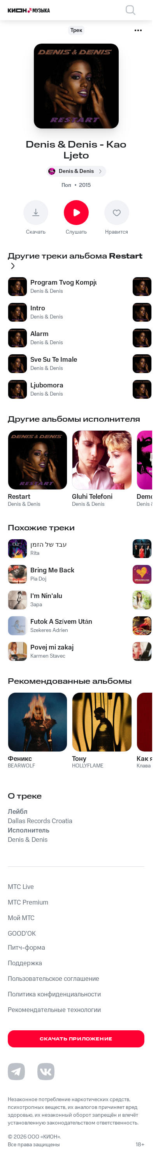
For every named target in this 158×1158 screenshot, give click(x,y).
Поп (66, 185)
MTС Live (21, 887)
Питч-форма (26, 947)
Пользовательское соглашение (53, 979)
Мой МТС (21, 918)
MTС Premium (28, 902)
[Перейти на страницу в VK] (45, 1071)
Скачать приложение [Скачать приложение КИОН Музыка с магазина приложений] (76, 1039)
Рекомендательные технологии (54, 1010)
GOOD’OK (22, 933)
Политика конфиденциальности (54, 994)
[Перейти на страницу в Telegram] (16, 1071)
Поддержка (25, 963)
